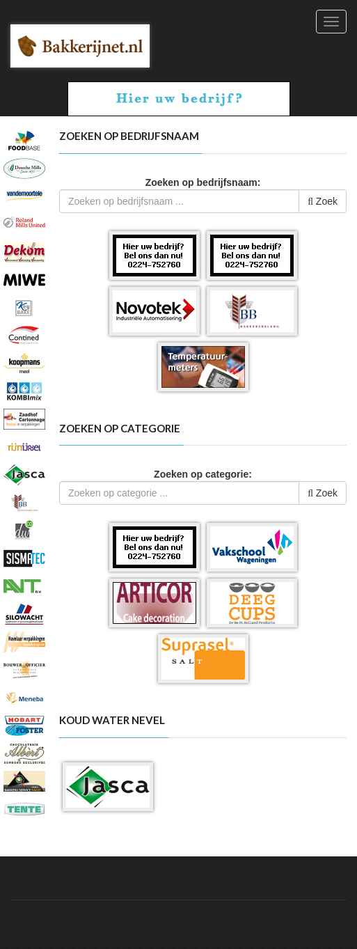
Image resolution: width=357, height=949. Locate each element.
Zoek (323, 201)
